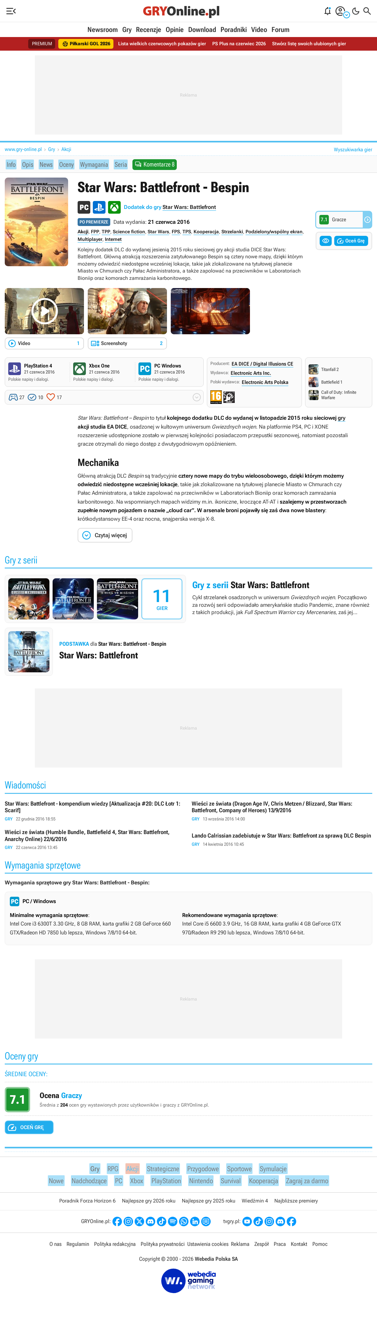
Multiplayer (90, 239)
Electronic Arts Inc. (251, 373)
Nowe (50, 1182)
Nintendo (200, 1182)
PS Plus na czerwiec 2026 (241, 44)
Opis (26, 164)
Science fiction (129, 232)
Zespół (261, 1247)
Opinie (175, 30)
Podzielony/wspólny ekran (274, 232)
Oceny (64, 164)
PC (116, 1182)
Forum (281, 30)
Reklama (240, 1247)
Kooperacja (206, 232)
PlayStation (163, 1182)
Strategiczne (160, 1169)
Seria (118, 164)
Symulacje (276, 1169)
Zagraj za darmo (312, 1182)
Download (202, 30)
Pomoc (320, 1247)
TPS (186, 232)
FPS (176, 232)
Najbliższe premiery (296, 1204)
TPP (106, 232)
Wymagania (92, 164)
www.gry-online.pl (23, 149)
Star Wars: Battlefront (189, 207)
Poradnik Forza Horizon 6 (87, 1204)
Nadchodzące (85, 1182)
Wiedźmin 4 (255, 1204)
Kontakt (299, 1247)
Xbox (133, 1182)
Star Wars (158, 232)
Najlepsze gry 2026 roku (149, 1204)
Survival (231, 1182)
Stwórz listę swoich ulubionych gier (315, 44)
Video (259, 30)
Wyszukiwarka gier (353, 150)
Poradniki (233, 30)
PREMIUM (34, 44)
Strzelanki (232, 232)
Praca (280, 1247)
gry (341, 418)
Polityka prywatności (163, 1247)
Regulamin (78, 1247)
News (44, 164)
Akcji (66, 149)
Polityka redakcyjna (115, 1247)
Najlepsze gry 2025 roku (208, 1204)
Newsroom (102, 30)
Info (11, 164)
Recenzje (148, 30)
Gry (126, 30)
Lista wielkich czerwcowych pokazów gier (161, 44)
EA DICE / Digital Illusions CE (262, 364)
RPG (109, 1169)
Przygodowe (202, 1169)
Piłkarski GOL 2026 (81, 44)
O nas (55, 1247)
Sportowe (241, 1169)
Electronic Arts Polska (265, 383)
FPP (95, 232)
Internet (113, 239)
